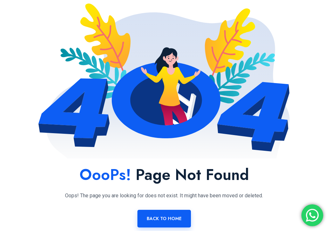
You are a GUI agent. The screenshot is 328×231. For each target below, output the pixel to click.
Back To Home (164, 218)
